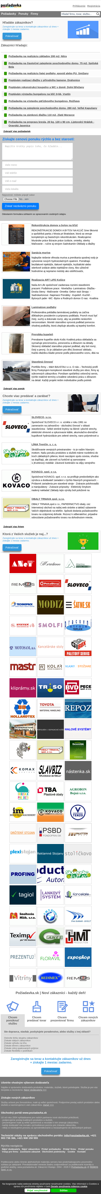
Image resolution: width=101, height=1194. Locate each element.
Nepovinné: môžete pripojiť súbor (18, 195)
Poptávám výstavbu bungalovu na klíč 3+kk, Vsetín (39, 94)
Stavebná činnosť (42, 361)
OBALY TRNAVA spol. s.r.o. (48, 498)
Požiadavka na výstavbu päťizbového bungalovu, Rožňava (44, 101)
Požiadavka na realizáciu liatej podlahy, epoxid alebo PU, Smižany (49, 73)
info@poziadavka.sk (76, 1135)
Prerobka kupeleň (42, 334)
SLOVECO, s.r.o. (42, 417)
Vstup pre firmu (10, 1150)
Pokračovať (12, 36)
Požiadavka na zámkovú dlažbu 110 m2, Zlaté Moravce (42, 114)
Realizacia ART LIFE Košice (48, 279)
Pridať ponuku (85, 1148)
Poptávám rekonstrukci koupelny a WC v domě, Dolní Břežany (46, 87)
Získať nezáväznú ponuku (20, 206)
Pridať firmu (69, 1148)
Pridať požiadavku (51, 1148)
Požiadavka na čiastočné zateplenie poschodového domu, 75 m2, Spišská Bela (53, 65)
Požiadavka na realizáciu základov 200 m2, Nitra (38, 56)
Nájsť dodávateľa (11, 1148)
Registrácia (93, 6)
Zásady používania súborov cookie (69, 1186)
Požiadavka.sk (78, 1167)
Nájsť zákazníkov (31, 1148)
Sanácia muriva (41, 252)
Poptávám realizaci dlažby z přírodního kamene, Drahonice (44, 80)
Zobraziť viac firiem (13, 526)
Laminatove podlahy (44, 307)
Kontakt (81, 1150)
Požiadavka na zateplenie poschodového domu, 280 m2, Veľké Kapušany (53, 108)
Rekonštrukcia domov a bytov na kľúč (55, 225)
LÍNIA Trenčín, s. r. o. (44, 444)
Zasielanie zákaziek (30, 1150)
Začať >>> (48, 1105)
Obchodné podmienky (53, 1150)
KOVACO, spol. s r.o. (44, 471)
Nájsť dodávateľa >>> (35, 1090)
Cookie (71, 1150)
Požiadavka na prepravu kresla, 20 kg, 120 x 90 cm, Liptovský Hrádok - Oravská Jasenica (51, 123)
